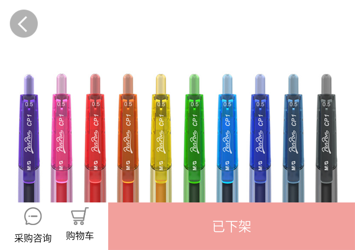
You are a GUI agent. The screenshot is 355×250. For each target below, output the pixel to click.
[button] (231, 226)
